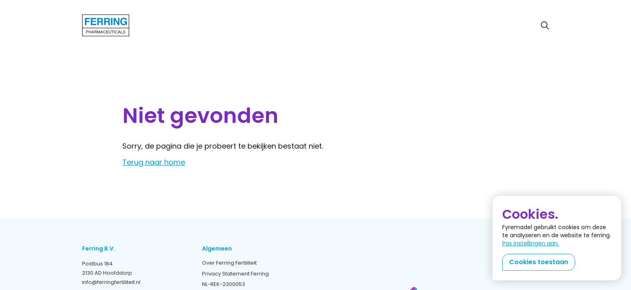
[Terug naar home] (105, 25)
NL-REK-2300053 (223, 284)
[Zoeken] (545, 25)
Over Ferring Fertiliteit (229, 263)
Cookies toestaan (538, 262)
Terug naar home (153, 162)
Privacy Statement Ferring (235, 274)
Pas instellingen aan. (530, 243)
